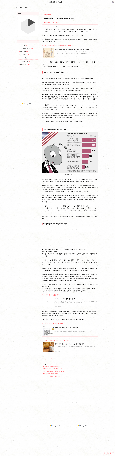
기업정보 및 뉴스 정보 (26, 58)
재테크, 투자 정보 (25, 61)
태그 (21, 7)
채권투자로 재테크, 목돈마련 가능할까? (52, 323)
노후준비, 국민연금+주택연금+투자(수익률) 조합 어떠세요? (57, 45)
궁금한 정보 (24, 51)
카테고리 (20, 42)
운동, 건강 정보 (24, 54)
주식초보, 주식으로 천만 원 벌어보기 (51, 295)
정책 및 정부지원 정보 (26, 48)
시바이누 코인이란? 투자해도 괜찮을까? (53, 376)
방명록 (26, 7)
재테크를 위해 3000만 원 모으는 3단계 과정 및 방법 (55, 340)
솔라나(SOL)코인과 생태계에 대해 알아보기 (54, 371)
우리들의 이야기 (24, 64)
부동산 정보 (24, 45)
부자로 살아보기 (56, 2)
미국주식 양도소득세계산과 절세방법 (53, 368)
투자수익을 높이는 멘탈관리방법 (51, 366)
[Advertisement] (70, 236)
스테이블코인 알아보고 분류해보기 (52, 373)
